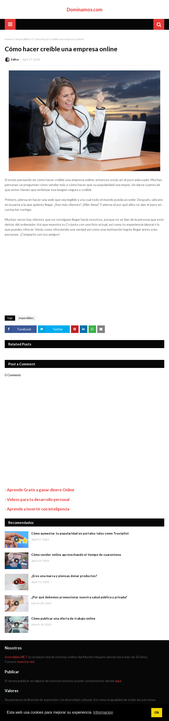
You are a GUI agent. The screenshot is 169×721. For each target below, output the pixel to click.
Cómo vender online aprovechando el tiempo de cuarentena (76, 555)
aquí (118, 681)
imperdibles (23, 39)
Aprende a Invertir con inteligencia (38, 508)
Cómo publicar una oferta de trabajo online (63, 618)
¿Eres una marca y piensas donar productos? (64, 576)
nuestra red (25, 662)
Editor (15, 59)
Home (9, 39)
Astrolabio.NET (16, 657)
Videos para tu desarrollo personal (38, 499)
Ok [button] (156, 712)
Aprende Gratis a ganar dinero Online (40, 489)
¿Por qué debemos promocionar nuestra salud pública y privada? (79, 597)
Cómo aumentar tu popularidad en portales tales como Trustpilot (80, 533)
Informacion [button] (103, 712)
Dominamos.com (84, 9)
